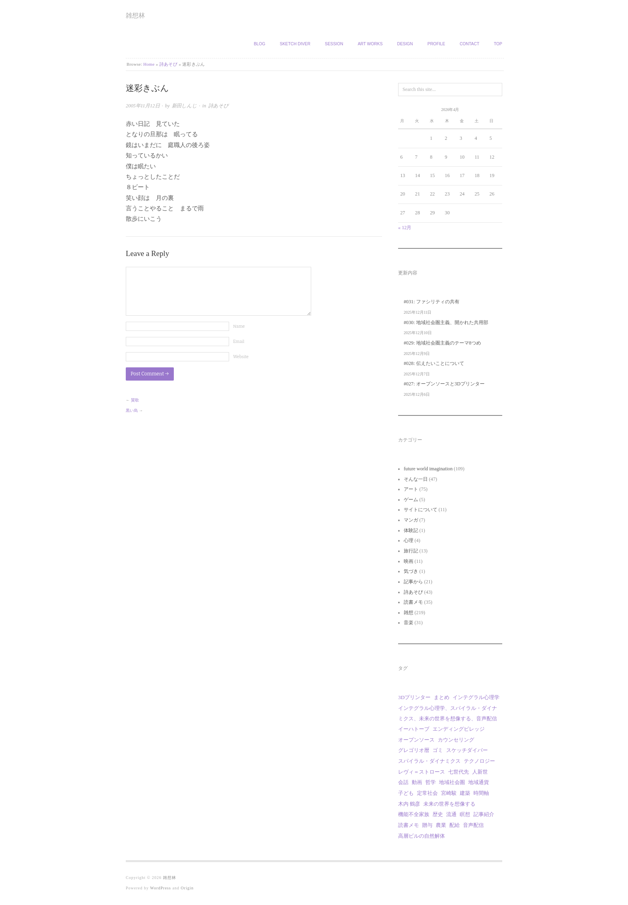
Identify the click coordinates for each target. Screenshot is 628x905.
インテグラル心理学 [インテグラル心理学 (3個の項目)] (476, 697)
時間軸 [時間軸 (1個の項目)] (481, 793)
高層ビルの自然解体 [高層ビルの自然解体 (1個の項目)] (421, 836)
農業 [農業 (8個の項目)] (441, 825)
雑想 (408, 612)
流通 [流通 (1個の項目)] (451, 814)
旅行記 (411, 551)
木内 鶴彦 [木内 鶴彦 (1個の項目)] (409, 804)
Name (239, 326)
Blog (260, 44)
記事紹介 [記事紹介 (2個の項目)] (483, 814)
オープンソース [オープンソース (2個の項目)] (416, 740)
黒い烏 (132, 410)
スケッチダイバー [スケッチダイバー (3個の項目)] (467, 750)
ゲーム (411, 499)
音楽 (408, 622)
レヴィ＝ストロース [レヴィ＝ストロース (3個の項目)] (421, 772)
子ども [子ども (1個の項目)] (406, 793)
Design (405, 44)
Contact (469, 44)
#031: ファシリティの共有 (431, 301)
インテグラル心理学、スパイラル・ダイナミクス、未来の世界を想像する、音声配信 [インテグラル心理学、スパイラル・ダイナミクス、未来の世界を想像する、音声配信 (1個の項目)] (447, 713)
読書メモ (413, 602)
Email (238, 341)
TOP (498, 44)
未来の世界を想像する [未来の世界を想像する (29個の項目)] (449, 804)
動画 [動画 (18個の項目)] (417, 782)
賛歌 (135, 400)
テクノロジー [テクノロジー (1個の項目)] (479, 761)
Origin (187, 888)
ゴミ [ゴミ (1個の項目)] (438, 750)
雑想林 (135, 15)
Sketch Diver (295, 44)
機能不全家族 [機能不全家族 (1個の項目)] (413, 814)
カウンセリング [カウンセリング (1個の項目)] (456, 740)
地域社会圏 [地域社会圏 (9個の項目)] (452, 782)
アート (411, 489)
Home (149, 64)
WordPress (160, 888)
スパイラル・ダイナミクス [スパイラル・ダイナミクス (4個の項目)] (429, 761)
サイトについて (420, 509)
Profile (436, 44)
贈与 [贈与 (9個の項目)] (427, 825)
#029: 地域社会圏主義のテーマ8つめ (442, 343)
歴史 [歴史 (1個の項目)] (438, 814)
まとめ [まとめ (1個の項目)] (441, 697)
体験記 (411, 530)
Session (334, 44)
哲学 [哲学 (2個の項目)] (430, 782)
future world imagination (428, 469)
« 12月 (404, 227)
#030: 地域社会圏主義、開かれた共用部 (446, 322)
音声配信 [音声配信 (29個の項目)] (473, 825)
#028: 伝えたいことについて (434, 363)
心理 (408, 540)
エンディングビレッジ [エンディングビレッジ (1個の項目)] (459, 729)
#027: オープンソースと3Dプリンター (444, 384)
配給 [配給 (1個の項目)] (454, 825)
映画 (408, 561)
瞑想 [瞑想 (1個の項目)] (465, 814)
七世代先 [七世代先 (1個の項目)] (458, 772)
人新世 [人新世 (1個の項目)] (480, 772)
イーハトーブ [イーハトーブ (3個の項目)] (413, 729)
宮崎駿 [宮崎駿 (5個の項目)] (449, 793)
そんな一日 (416, 479)
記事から (413, 582)
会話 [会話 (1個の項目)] (403, 782)
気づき (411, 571)
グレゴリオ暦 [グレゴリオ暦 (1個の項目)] (413, 750)
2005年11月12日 (143, 106)
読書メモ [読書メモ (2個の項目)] (408, 825)
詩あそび (168, 64)
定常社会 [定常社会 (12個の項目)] (427, 793)
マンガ (411, 520)
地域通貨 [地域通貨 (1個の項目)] (478, 782)
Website (241, 356)
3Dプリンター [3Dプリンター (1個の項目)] (414, 697)
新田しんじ (184, 106)
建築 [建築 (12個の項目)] (465, 793)
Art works (370, 44)
